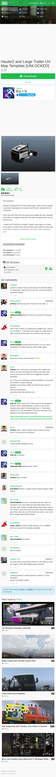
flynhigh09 (14, 356)
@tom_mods (15, 526)
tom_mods (14, 500)
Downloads (9, 190)
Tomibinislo (14, 548)
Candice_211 (15, 559)
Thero (19, 88)
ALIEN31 (13, 285)
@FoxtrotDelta (15, 345)
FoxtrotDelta (15, 326)
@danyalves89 (16, 466)
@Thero (13, 304)
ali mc (12, 367)
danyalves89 (15, 441)
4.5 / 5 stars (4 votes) (7, 195)
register (30, 589)
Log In (22, 589)
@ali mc (13, 403)
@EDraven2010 (16, 315)
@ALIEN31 (14, 489)
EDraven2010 (15, 301)
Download (28, 76)
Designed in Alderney (9, 771)
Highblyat (14, 573)
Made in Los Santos (8, 774)
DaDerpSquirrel (16, 486)
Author (18, 312)
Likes (21, 190)
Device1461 (14, 475)
